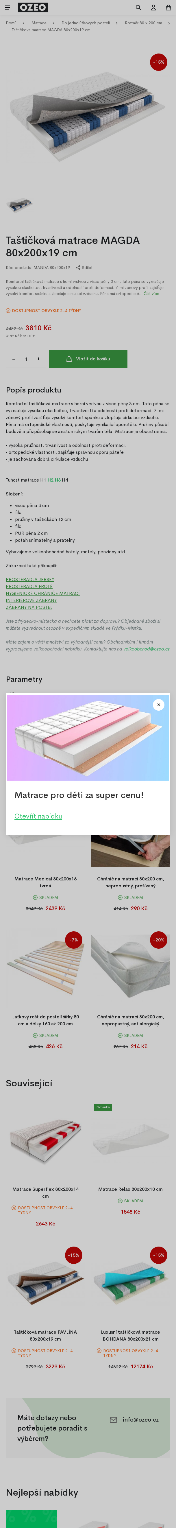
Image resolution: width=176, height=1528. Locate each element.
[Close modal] (158, 705)
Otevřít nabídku (38, 816)
